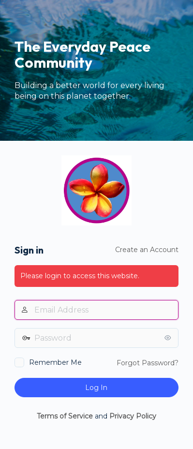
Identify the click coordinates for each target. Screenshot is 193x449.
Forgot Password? (147, 363)
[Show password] (168, 337)
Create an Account (146, 249)
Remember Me (55, 362)
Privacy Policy (132, 416)
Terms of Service (65, 416)
